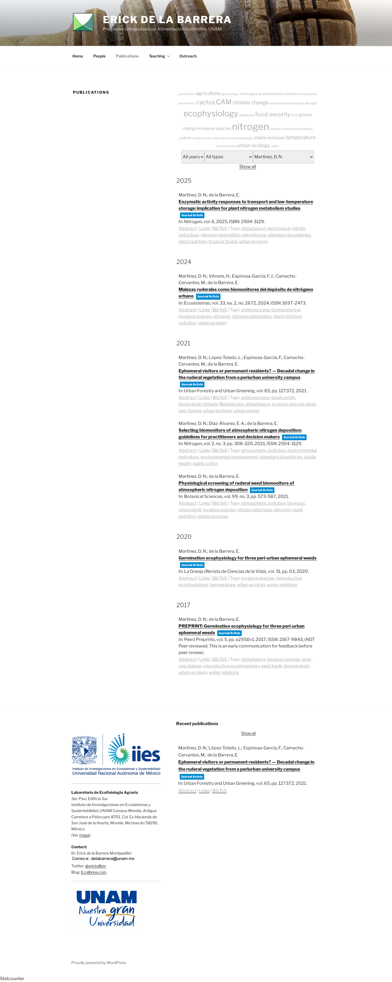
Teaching (159, 56)
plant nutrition (193, 241)
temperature (301, 137)
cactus (205, 102)
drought (311, 103)
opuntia (275, 129)
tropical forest (227, 146)
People (99, 56)
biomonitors (186, 103)
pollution (186, 138)
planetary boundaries (289, 235)
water (275, 146)
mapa (84, 835)
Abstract (188, 228)
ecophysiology (210, 113)
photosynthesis (302, 129)
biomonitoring (286, 309)
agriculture (208, 93)
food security (272, 114)
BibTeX (220, 228)
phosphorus (254, 235)
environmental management (229, 457)
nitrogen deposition (220, 235)
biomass (296, 503)
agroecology (230, 94)
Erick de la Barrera (167, 20)
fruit (294, 115)
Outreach (188, 56)
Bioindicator (231, 404)
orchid (285, 129)
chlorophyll (190, 509)
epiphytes (246, 115)
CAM (224, 102)
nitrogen (250, 126)
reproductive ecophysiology (233, 138)
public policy (204, 138)
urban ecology (253, 145)
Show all (247, 166)
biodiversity (308, 94)
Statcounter (12, 978)
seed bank (271, 665)
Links (204, 228)
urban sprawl (246, 410)
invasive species (214, 128)
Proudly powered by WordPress (98, 962)
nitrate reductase (254, 509)
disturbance (253, 228)
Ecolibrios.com (93, 872)
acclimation (187, 94)
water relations (282, 584)
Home (77, 56)
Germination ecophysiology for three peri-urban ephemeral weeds (248, 558)
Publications (127, 56)
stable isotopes (269, 137)
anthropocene (251, 94)
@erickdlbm (95, 866)
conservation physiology (287, 103)
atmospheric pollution (280, 94)
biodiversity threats (198, 404)
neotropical (278, 228)
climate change (250, 102)
